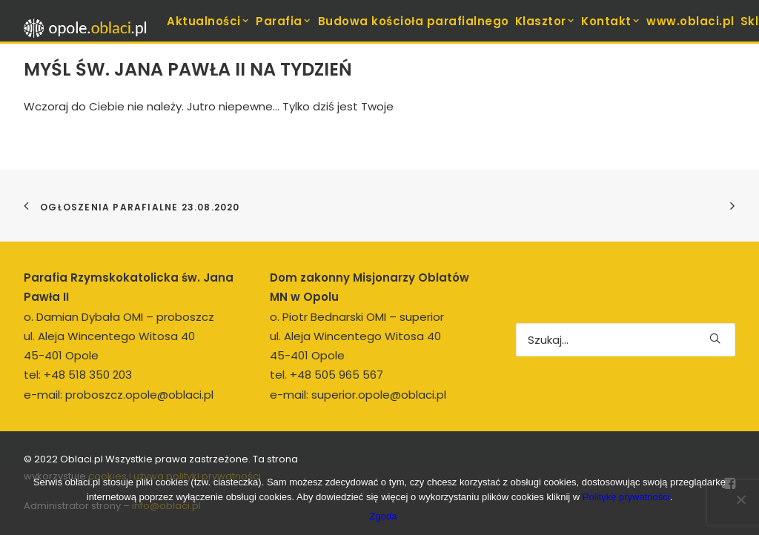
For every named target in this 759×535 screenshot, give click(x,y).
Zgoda (383, 516)
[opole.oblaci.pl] (90, 28)
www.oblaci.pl (690, 21)
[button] (715, 338)
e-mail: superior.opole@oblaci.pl (358, 394)
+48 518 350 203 (88, 374)
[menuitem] (208, 20)
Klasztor (545, 21)
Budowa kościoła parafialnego (413, 21)
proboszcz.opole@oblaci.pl (139, 394)
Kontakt (610, 21)
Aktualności (208, 21)
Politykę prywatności (626, 496)
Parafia (283, 21)
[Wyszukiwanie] (625, 339)
